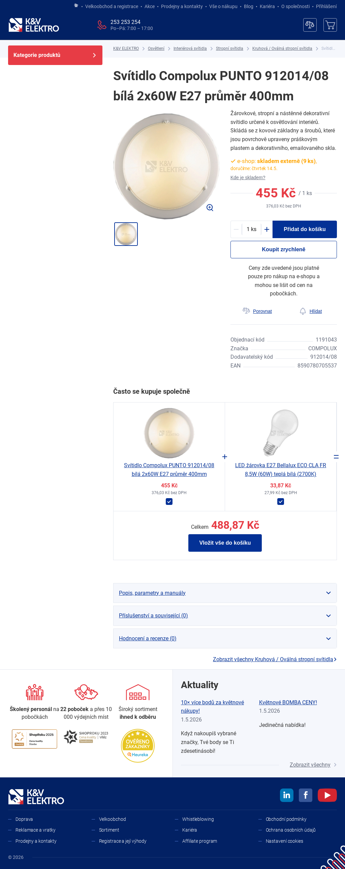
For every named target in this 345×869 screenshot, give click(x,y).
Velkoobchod (112, 819)
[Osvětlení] (156, 48)
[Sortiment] (138, 702)
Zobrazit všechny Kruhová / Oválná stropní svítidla (275, 659)
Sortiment (109, 830)
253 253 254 (125, 22)
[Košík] (330, 25)
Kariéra (267, 6)
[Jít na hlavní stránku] (76, 6)
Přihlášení (324, 6)
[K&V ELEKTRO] (33, 25)
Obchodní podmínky (286, 819)
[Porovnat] (257, 311)
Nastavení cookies (284, 841)
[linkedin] (286, 796)
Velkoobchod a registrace (111, 6)
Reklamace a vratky (35, 830)
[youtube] (327, 796)
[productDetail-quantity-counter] (251, 229)
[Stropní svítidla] (229, 48)
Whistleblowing (198, 819)
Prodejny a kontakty (182, 6)
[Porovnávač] (310, 25)
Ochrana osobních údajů (291, 830)
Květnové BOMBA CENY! (288, 702)
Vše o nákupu (223, 6)
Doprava (24, 819)
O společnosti (295, 6)
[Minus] (236, 229)
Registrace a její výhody (123, 841)
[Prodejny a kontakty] (86, 702)
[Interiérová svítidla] (190, 48)
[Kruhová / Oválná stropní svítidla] (282, 48)
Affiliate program (199, 841)
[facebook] (305, 796)
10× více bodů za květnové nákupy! (212, 706)
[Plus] (266, 229)
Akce (150, 6)
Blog (248, 6)
